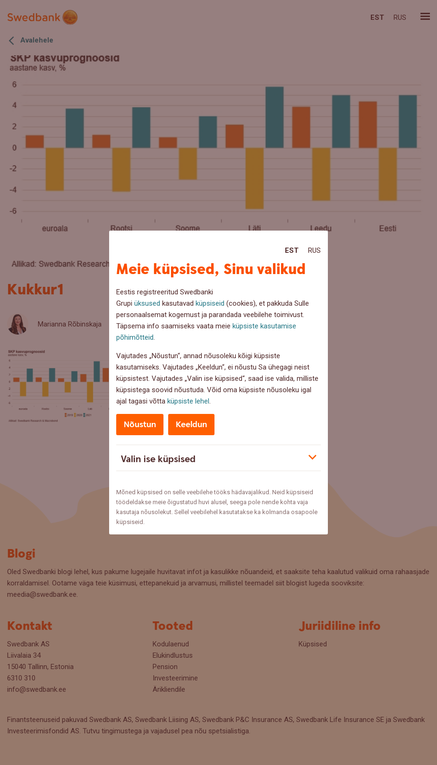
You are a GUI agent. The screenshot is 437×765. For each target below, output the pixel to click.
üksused (147, 303)
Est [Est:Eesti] (292, 250)
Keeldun (191, 424)
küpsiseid (210, 303)
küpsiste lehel (188, 401)
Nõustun (140, 424)
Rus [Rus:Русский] (314, 250)
